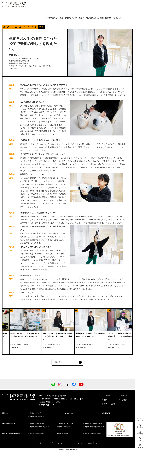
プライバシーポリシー (59, 443)
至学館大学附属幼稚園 (93, 434)
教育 (105, 400)
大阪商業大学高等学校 (93, 423)
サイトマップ (77, 443)
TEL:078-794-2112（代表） (50, 402)
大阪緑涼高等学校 (63, 427)
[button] (4, 326)
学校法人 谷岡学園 (36, 423)
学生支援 (124, 395)
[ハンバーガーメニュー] (141, 4)
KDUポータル (34, 413)
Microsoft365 (69, 413)
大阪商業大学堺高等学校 (38, 427)
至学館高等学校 (62, 434)
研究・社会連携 (109, 404)
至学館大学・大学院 (37, 434)
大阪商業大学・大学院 (65, 423)
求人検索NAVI (105, 413)
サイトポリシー (39, 443)
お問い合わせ (93, 443)
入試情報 (124, 400)
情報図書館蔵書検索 (37, 416)
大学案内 (107, 395)
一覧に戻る (67, 362)
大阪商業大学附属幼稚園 (93, 427)
